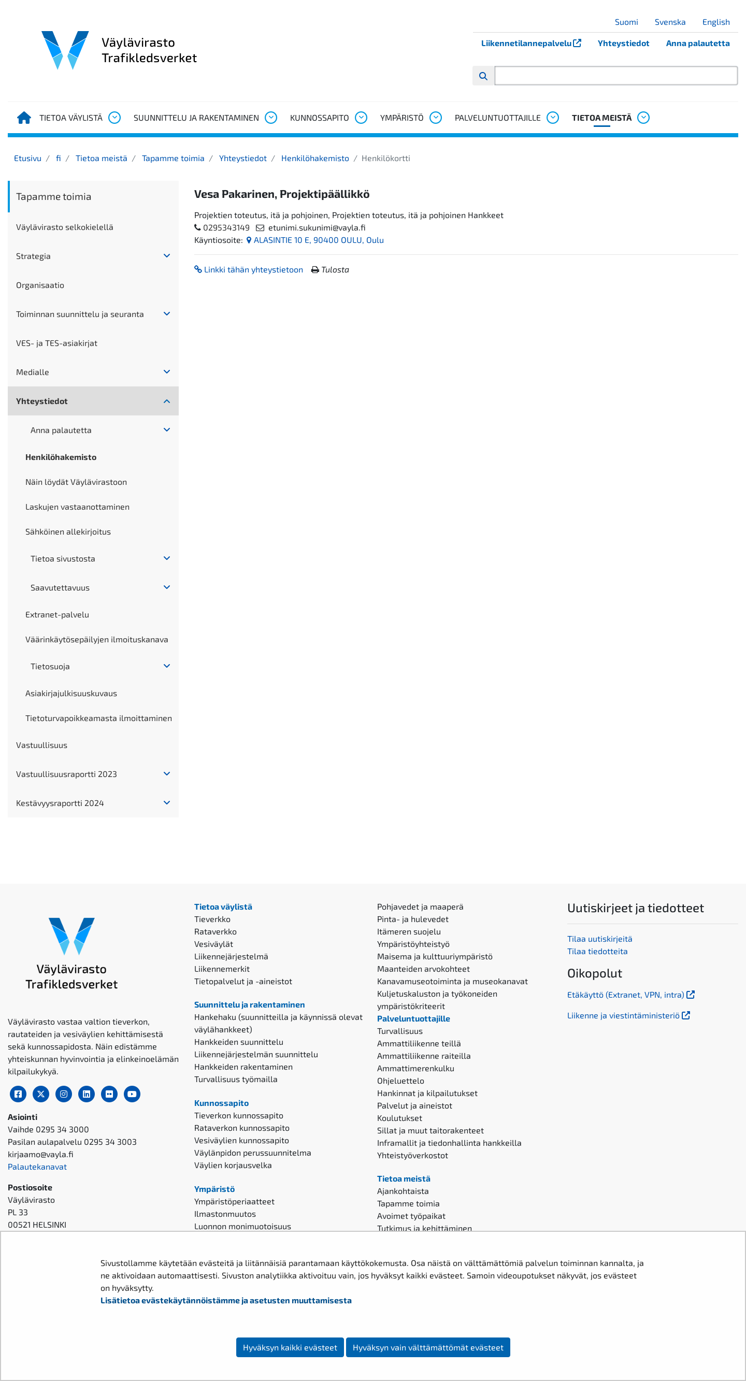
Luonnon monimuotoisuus (242, 1226)
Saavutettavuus (60, 587)
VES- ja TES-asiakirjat (56, 343)
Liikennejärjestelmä (231, 956)
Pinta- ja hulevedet (413, 919)
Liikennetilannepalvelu (535, 43)
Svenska (674, 21)
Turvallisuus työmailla (236, 1079)
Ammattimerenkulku (415, 1068)
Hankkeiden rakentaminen (243, 1066)
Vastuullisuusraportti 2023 (66, 774)
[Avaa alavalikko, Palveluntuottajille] (552, 117)
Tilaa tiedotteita (597, 951)
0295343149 (226, 227)
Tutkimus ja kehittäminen (424, 1228)
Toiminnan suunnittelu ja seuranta (80, 314)
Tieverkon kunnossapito (238, 1115)
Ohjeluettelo (400, 1080)
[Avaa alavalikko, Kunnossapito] (360, 117)
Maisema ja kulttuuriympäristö (435, 956)
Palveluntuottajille (498, 117)
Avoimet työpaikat (411, 1215)
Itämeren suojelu (409, 931)
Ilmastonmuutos (225, 1213)
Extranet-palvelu (57, 614)
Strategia (33, 256)
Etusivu (27, 158)
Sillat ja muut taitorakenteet (430, 1130)
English (720, 21)
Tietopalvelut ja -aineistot (243, 981)
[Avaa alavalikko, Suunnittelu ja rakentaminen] (270, 117)
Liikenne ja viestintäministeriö (629, 1015)
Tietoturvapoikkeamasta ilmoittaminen (98, 718)
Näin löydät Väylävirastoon (76, 481)
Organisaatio (40, 285)
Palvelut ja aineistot (414, 1105)
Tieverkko (212, 919)
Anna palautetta (698, 43)
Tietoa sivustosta (63, 558)
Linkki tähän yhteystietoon (248, 269)
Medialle (32, 372)
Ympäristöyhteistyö (413, 943)
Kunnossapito (319, 117)
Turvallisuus (400, 1030)
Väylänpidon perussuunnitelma (252, 1152)
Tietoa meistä (602, 117)
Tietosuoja (50, 666)
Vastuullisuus (41, 745)
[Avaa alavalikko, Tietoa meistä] (643, 117)
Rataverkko (215, 931)
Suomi (630, 21)
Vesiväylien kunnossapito (241, 1140)
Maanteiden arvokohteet (423, 968)
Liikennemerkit (222, 968)
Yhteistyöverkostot (412, 1155)
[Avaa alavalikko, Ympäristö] (435, 117)
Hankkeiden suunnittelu (238, 1041)
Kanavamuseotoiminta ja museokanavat (452, 981)
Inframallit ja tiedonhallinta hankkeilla (449, 1142)
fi (57, 158)
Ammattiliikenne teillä (419, 1043)
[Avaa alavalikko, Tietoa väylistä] (114, 117)
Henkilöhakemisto (314, 158)
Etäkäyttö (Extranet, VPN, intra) (632, 994)
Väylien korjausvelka (233, 1165)
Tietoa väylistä (71, 117)
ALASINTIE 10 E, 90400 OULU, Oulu (315, 239)
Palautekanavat (37, 1166)
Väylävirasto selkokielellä (64, 227)
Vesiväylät (213, 943)
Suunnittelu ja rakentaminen (196, 117)
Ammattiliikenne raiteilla (424, 1055)
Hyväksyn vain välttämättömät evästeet (428, 1347)
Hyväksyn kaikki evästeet (290, 1347)
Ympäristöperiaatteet (234, 1201)
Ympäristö (402, 117)
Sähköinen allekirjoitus (68, 531)
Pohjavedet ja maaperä (420, 906)
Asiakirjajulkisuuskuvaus (71, 693)
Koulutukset (399, 1118)
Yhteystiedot (624, 43)
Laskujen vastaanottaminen (77, 506)
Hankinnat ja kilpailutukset (427, 1093)
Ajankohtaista (403, 1191)
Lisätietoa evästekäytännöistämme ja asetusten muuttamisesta (226, 1300)
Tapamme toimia (172, 158)
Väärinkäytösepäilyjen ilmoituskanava (96, 639)
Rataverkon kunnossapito (242, 1127)
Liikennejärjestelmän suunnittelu (256, 1054)
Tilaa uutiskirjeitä (600, 938)
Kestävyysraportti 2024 (60, 803)
